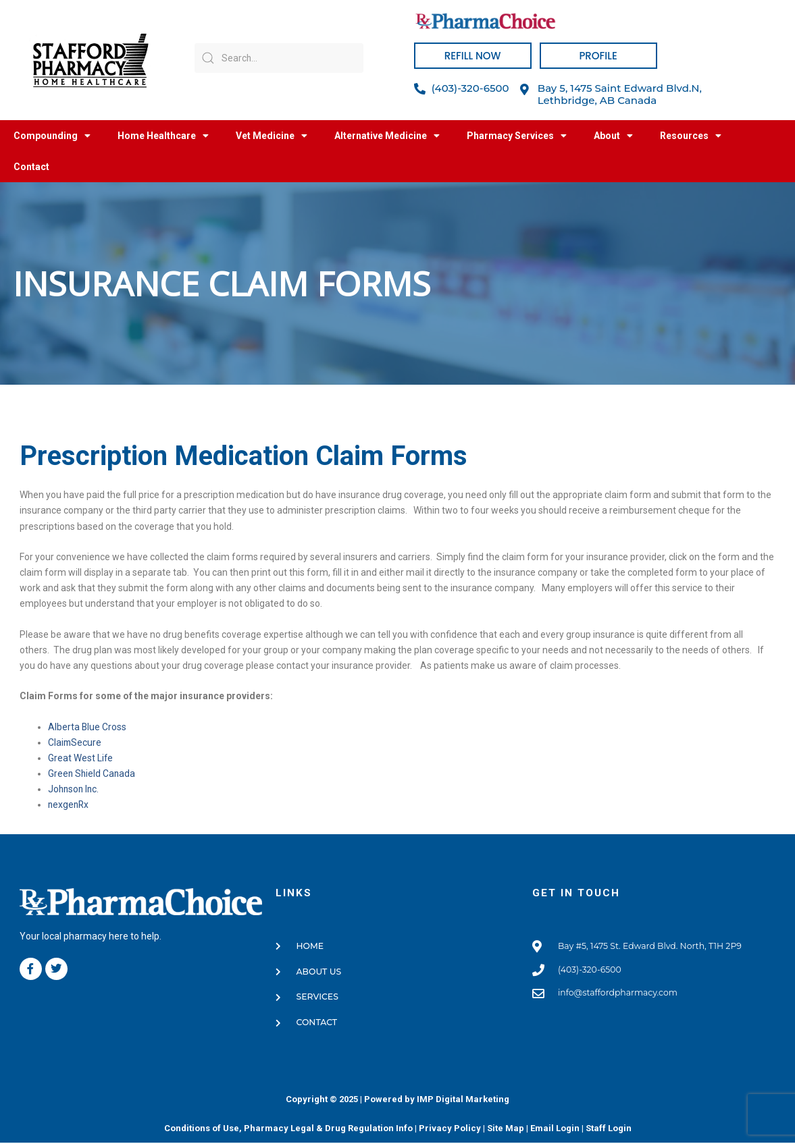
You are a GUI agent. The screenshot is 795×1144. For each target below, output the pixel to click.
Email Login (555, 1129)
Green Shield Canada (92, 773)
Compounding (52, 135)
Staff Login (609, 1129)
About (613, 135)
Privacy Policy (450, 1129)
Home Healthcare (163, 135)
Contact (31, 166)
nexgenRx (69, 804)
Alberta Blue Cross (87, 726)
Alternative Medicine (387, 135)
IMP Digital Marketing (463, 1100)
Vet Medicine (271, 135)
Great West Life (80, 758)
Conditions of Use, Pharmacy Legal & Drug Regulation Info (288, 1129)
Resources (690, 135)
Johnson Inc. (74, 789)
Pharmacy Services (517, 135)
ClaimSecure (75, 742)
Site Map (505, 1129)
